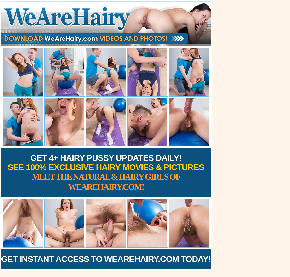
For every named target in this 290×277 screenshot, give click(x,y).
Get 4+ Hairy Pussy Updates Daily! (106, 172)
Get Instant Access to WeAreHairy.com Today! (106, 259)
